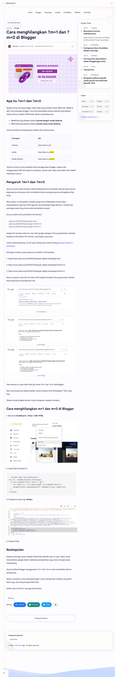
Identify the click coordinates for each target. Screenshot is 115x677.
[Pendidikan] (70, 13)
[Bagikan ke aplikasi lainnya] (60, 630)
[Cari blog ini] (46, 3)
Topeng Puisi (89, 104)
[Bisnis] (33, 13)
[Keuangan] (50, 13)
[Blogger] (41, 13)
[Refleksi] (80, 13)
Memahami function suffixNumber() (92, 66)
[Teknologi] (89, 13)
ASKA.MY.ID (11, 3)
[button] (111, 3)
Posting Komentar (43, 644)
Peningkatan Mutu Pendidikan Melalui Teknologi (96, 83)
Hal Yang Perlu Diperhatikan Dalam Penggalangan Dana (95, 94)
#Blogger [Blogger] (16, 624)
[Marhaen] (20, 81)
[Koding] (60, 13)
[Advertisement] (61, 34)
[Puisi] (93, 101)
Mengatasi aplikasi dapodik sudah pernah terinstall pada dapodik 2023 (95, 115)
